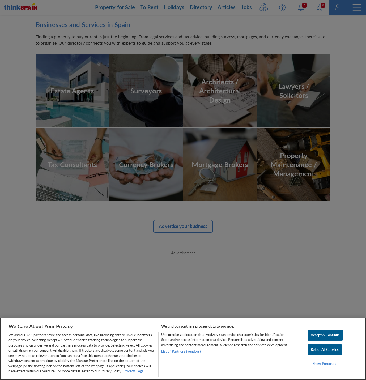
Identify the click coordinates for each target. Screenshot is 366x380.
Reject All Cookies (325, 349)
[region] (183, 349)
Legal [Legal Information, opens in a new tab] (140, 371)
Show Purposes (324, 363)
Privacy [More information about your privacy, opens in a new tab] (129, 371)
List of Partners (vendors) (181, 351)
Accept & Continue (325, 335)
